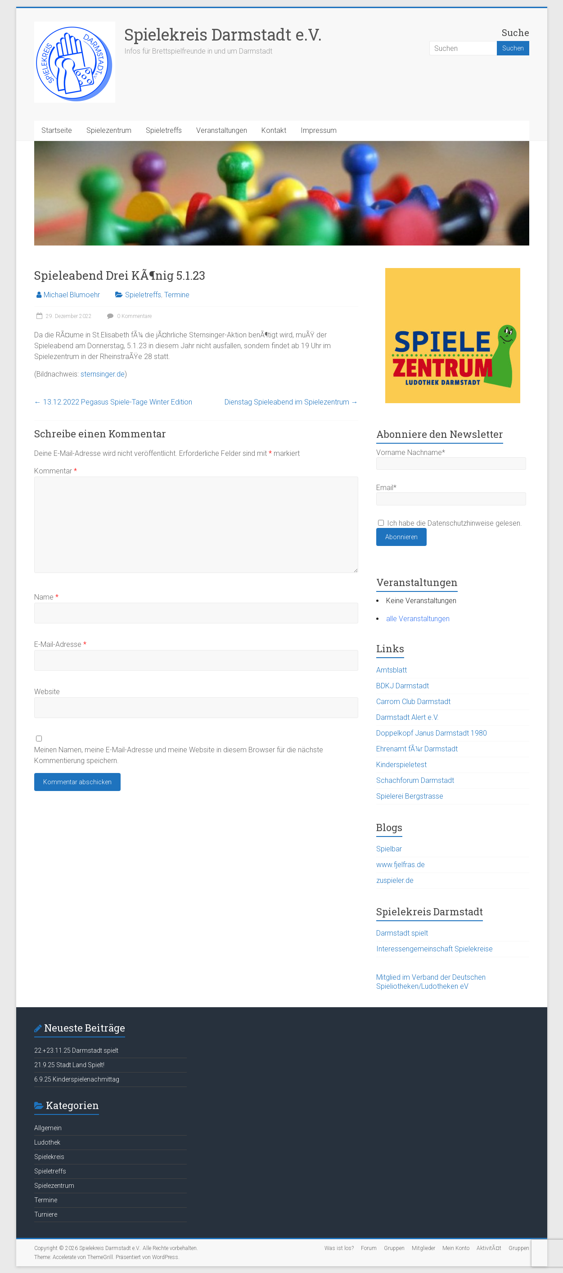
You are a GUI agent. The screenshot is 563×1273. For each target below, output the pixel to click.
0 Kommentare (128, 316)
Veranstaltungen (221, 130)
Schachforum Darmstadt (415, 780)
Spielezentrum (108, 130)
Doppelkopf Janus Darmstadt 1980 (431, 733)
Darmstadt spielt (402, 933)
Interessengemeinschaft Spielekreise (434, 949)
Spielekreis (49, 1156)
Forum (369, 1248)
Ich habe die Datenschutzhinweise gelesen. (450, 523)
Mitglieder (423, 1248)
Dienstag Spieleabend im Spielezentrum (291, 402)
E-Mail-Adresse (60, 644)
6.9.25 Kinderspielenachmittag (76, 1079)
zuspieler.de (395, 880)
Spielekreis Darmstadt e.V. (223, 34)
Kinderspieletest (401, 764)
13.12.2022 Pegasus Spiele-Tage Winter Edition (113, 402)
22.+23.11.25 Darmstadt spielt (76, 1050)
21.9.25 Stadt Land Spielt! (69, 1064)
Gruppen (394, 1248)
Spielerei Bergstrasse (409, 796)
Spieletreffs (164, 130)
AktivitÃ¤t (489, 1248)
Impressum (319, 130)
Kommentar (55, 471)
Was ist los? (339, 1248)
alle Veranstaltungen (418, 618)
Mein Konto (455, 1248)
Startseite (56, 130)
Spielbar (389, 849)
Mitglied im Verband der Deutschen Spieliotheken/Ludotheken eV (431, 982)
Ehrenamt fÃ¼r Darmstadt (417, 749)
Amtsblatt (391, 670)
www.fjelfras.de (400, 864)
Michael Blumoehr (72, 295)
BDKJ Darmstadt (402, 686)
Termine (176, 295)
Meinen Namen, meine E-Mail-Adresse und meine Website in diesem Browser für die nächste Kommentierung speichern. (178, 755)
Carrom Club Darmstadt (413, 701)
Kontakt (273, 130)
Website (47, 691)
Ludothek (47, 1142)
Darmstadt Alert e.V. (407, 717)
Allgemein (48, 1128)
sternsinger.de (103, 374)
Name (46, 597)
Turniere (45, 1214)
